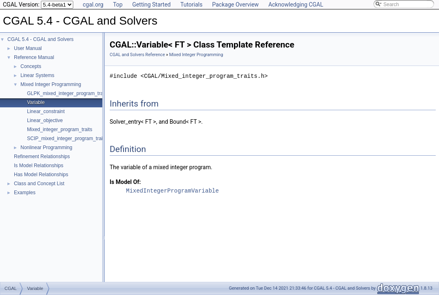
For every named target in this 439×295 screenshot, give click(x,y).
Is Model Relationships (38, 165)
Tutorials (191, 4)
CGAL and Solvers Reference (137, 54)
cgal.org (93, 4)
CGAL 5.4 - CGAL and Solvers (40, 39)
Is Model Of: (125, 182)
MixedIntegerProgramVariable (172, 191)
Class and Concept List (39, 183)
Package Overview (235, 4)
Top (118, 4)
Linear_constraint (46, 111)
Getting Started (151, 4)
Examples (25, 192)
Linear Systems (37, 75)
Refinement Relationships (42, 156)
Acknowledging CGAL (295, 4)
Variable (36, 102)
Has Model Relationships (41, 174)
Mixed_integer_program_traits (59, 129)
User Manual (28, 48)
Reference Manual (34, 57)
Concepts (30, 66)
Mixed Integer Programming (50, 84)
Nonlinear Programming (46, 147)
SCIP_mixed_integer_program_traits (66, 138)
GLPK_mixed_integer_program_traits (67, 93)
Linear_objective (45, 120)
